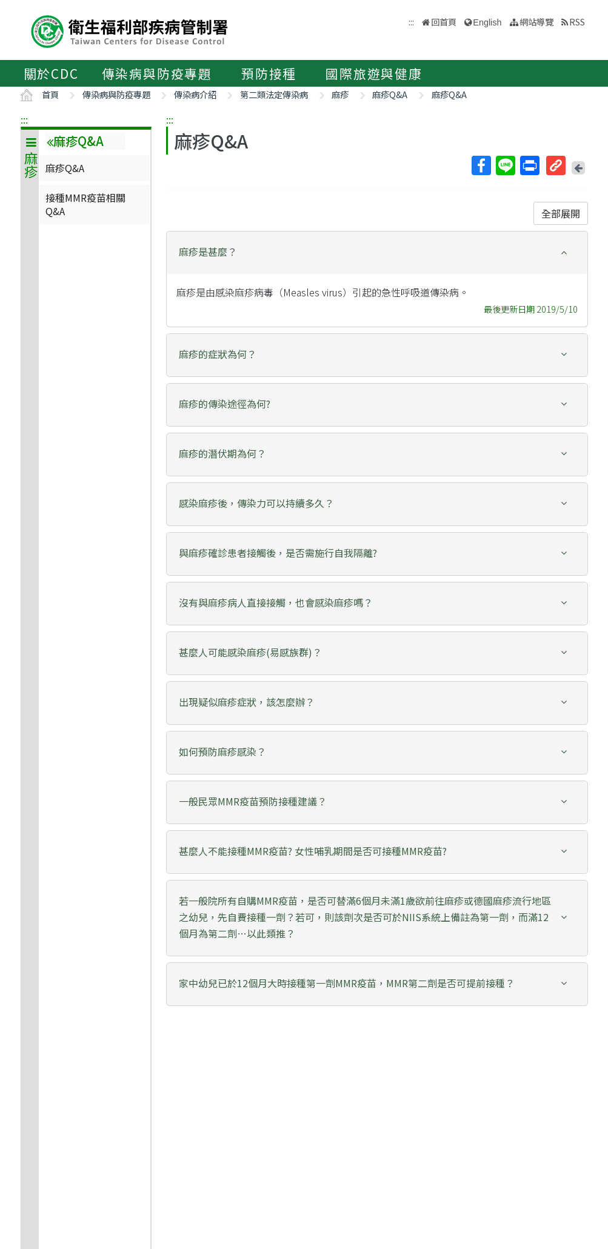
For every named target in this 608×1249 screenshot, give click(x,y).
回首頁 (443, 21)
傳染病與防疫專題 (157, 73)
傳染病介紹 (195, 94)
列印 (529, 165)
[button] (377, 252)
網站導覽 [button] (536, 21)
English (487, 22)
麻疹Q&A (389, 94)
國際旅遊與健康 (374, 73)
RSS (577, 21)
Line (505, 165)
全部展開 (560, 213)
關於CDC (51, 73)
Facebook (480, 165)
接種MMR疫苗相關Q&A (85, 204)
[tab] (377, 252)
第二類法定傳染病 (274, 94)
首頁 (50, 94)
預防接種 (268, 73)
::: (24, 119)
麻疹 (340, 94)
